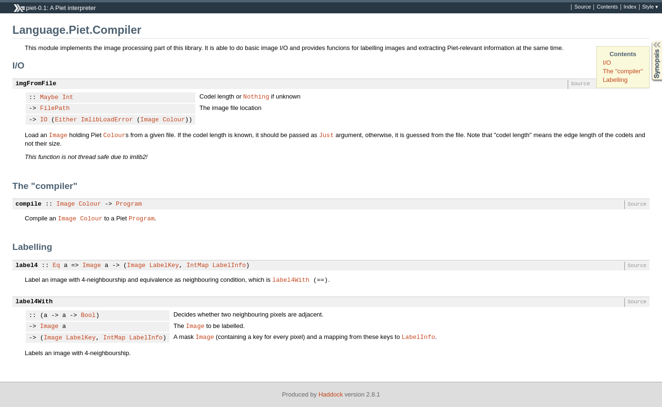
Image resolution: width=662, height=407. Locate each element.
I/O (607, 62)
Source (582, 7)
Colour (173, 120)
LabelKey (164, 265)
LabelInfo (229, 265)
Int (67, 97)
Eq (56, 265)
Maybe (49, 97)
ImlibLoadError (107, 120)
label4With (291, 279)
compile (29, 204)
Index (629, 7)
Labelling (615, 79)
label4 (27, 265)
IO (44, 120)
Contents (607, 7)
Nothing (256, 96)
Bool (88, 315)
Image (149, 120)
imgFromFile (36, 83)
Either (66, 120)
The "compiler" (623, 71)
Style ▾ (650, 7)
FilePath (55, 108)
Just (326, 134)
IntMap (197, 265)
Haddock (331, 394)
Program (129, 204)
